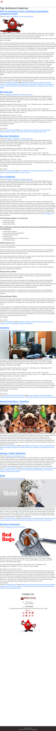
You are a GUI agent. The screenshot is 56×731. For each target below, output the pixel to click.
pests (44, 131)
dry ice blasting (14, 323)
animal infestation (24, 130)
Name (4, 644)
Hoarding (4, 327)
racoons (28, 172)
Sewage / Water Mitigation (13, 453)
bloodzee (48, 84)
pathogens (3, 471)
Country (21, 680)
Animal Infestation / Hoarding (14, 401)
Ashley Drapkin (29, 16)
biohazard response (23, 84)
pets (53, 447)
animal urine (34, 445)
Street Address (5, 667)
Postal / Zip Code (6, 681)
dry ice (7, 323)
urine (1, 449)
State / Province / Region (24, 676)
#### (10, 655)
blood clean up (34, 84)
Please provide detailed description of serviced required (17, 699)
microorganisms (48, 469)
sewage (8, 471)
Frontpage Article (10, 82)
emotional (43, 397)
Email (4, 657)
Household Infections (11, 445)
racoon (23, 172)
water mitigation (15, 471)
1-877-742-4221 (28, 6)
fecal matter (28, 469)
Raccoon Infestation (9, 136)
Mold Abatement (9, 321)
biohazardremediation (47, 170)
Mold (2, 475)
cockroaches (20, 131)
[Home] (28, 2)
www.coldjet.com (48, 213)
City (3, 676)
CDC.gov (2, 86)
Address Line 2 (5, 671)
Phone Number (6, 651)
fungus (41, 131)
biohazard (35, 130)
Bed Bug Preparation (10, 524)
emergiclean (40, 86)
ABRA (23, 82)
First (3, 648)
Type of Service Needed (8, 639)
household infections (45, 447)
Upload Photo (5, 714)
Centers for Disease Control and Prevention (16, 86)
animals (41, 445)
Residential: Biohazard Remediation (14, 395)
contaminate (13, 520)
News (16, 82)
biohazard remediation (12, 84)
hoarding (48, 397)
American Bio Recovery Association (35, 82)
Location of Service (7, 662)
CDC (53, 84)
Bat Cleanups (6, 92)
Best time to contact (7, 694)
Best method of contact (8, 689)
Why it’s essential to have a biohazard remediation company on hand (24, 12)
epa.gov (46, 86)
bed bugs (35, 584)
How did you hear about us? (9, 684)
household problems (15, 588)
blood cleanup (42, 84)
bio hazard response (34, 395)
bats (31, 130)
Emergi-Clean (32, 86)
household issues (4, 588)
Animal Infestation (10, 130)
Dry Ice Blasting (7, 176)
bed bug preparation (26, 584)
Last (9, 648)
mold (46, 520)
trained (54, 397)
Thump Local (29, 94)
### (3, 655)
